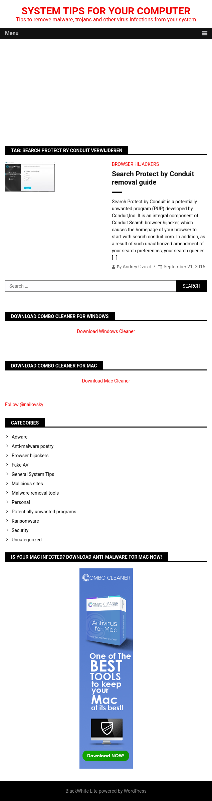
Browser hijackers (135, 164)
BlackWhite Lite (81, 791)
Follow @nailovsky (24, 404)
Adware (19, 437)
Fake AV (20, 465)
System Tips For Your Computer (106, 11)
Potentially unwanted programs (44, 511)
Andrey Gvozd (137, 266)
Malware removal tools (35, 493)
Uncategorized (27, 539)
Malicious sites (27, 483)
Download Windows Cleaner (106, 331)
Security (20, 530)
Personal (21, 502)
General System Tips (33, 474)
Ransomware (25, 521)
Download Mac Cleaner (106, 380)
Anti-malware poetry (32, 446)
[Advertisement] (106, 89)
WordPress (135, 791)
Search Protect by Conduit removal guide (153, 178)
